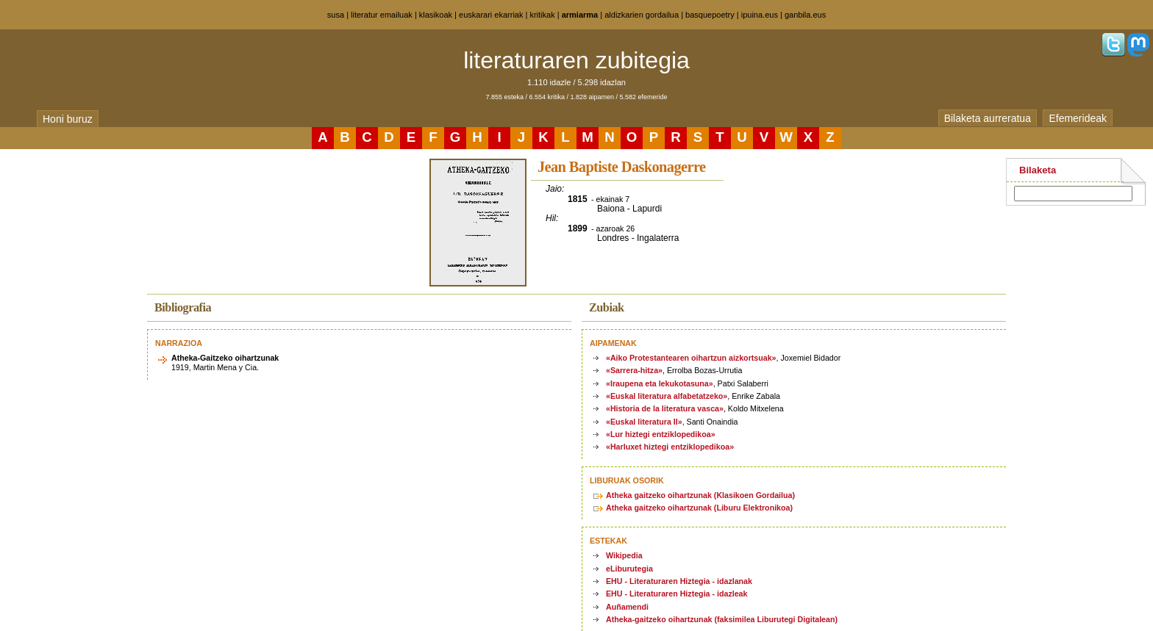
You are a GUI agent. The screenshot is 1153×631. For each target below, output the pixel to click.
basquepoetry (710, 14)
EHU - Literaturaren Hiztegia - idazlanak (679, 581)
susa (335, 14)
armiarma (580, 14)
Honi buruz (68, 119)
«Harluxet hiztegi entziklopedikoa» (670, 446)
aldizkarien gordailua (641, 14)
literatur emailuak (382, 14)
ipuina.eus (759, 14)
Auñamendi (627, 606)
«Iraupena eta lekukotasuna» (659, 383)
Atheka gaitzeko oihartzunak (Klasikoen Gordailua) (700, 495)
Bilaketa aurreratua (987, 118)
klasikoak (435, 14)
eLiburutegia (629, 568)
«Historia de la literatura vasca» (665, 408)
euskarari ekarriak (491, 14)
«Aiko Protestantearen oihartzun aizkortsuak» (691, 357)
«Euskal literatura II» (644, 421)
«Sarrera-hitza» (634, 370)
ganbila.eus (805, 14)
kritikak (541, 14)
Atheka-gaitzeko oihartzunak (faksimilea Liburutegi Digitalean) (722, 619)
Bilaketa (1037, 170)
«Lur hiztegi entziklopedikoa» (660, 434)
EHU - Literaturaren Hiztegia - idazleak (676, 593)
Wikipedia (624, 555)
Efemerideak (1078, 118)
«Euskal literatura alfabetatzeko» (666, 396)
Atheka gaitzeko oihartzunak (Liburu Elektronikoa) (699, 507)
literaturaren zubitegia (576, 60)
